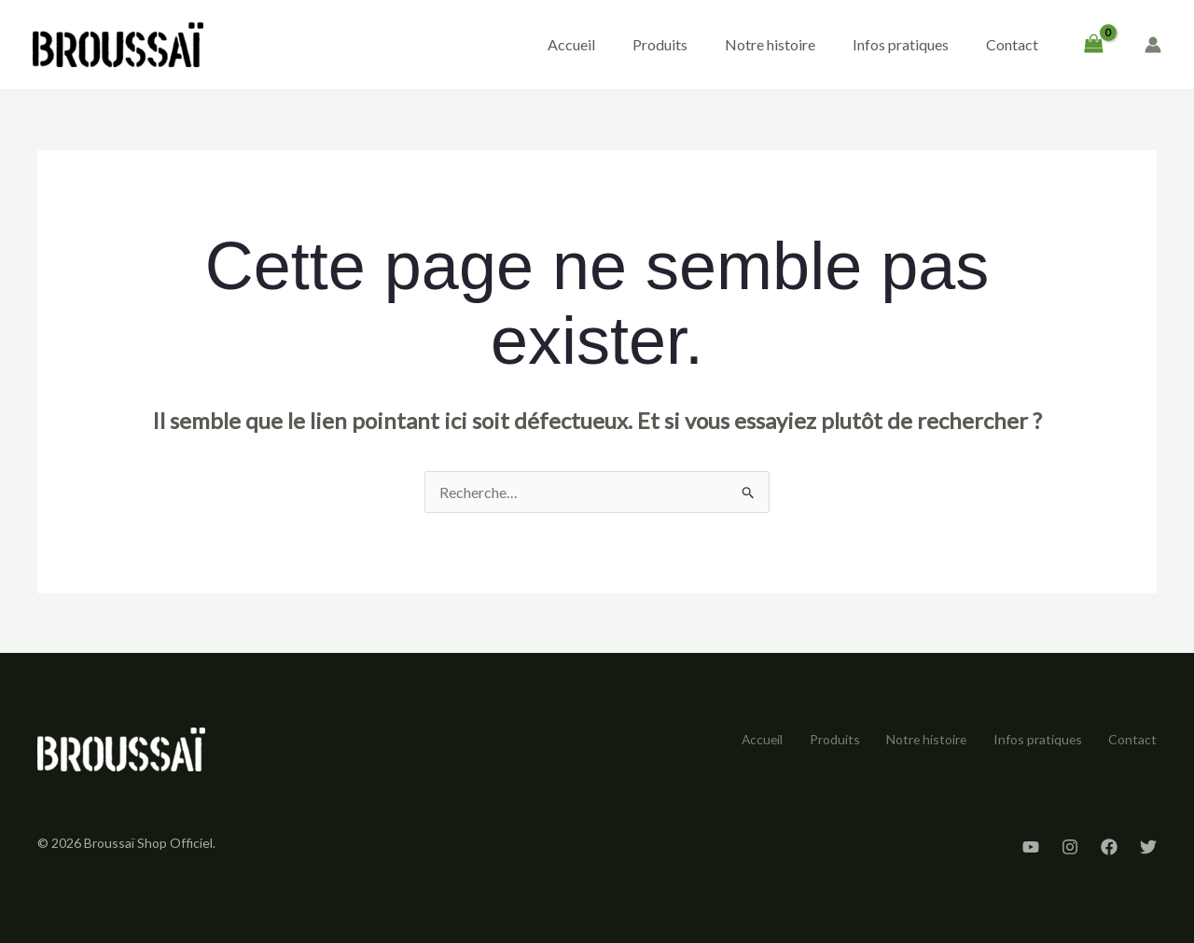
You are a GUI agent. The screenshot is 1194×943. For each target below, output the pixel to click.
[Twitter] (1148, 847)
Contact (1012, 44)
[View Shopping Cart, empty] (1093, 45)
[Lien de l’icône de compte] (1153, 44)
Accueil (571, 44)
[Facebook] (1109, 847)
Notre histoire (770, 44)
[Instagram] (1070, 847)
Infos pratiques (901, 44)
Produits (659, 44)
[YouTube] (1030, 847)
